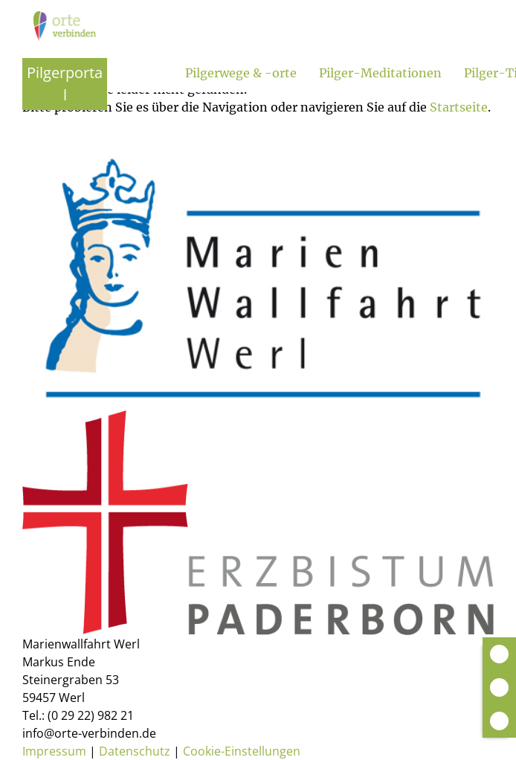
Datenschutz (134, 751)
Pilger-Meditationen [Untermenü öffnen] (380, 72)
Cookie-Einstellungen (241, 751)
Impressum (54, 751)
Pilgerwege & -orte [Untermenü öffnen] (241, 72)
